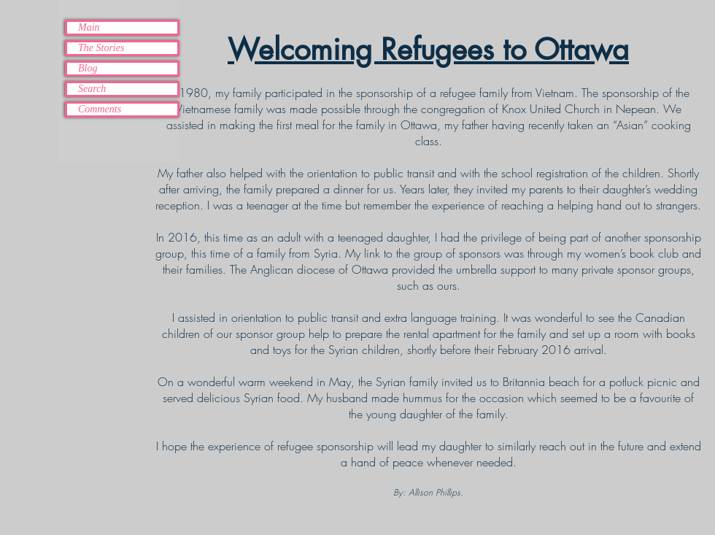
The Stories (101, 47)
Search (92, 88)
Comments (99, 109)
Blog (87, 68)
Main (89, 27)
